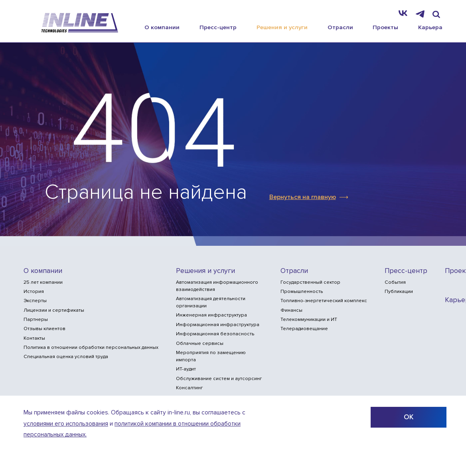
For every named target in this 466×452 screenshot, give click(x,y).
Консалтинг (189, 388)
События (395, 282)
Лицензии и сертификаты (54, 310)
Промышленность (301, 292)
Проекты (385, 27)
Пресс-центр (218, 27)
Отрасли (340, 27)
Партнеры (36, 320)
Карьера (430, 27)
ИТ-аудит (186, 369)
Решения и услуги (282, 27)
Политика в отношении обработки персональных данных (91, 347)
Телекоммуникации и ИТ (308, 320)
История (34, 292)
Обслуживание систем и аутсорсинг (219, 379)
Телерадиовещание (304, 329)
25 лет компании (43, 282)
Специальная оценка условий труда (66, 357)
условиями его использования (66, 424)
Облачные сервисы (199, 343)
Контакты (34, 338)
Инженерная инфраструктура (211, 315)
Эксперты (35, 301)
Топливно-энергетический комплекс (323, 301)
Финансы (291, 310)
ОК (408, 417)
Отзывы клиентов (44, 329)
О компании (162, 27)
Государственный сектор (310, 282)
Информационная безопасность (215, 334)
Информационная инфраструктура (217, 325)
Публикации (399, 292)
